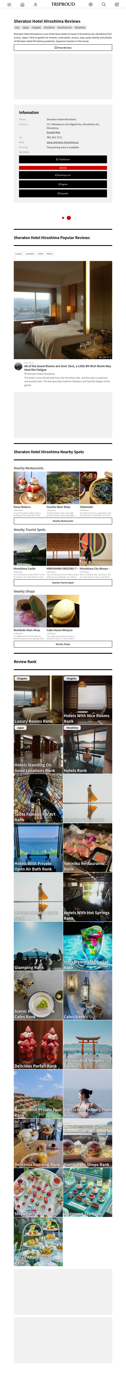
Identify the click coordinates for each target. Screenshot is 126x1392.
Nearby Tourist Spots (63, 582)
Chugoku (36, 27)
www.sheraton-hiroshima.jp (63, 142)
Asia (17, 27)
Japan (25, 27)
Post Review (63, 47)
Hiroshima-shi (65, 27)
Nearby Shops (63, 644)
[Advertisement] (63, 76)
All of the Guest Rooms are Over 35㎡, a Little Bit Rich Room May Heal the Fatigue (68, 370)
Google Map (53, 132)
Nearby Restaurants (63, 520)
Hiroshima (49, 27)
